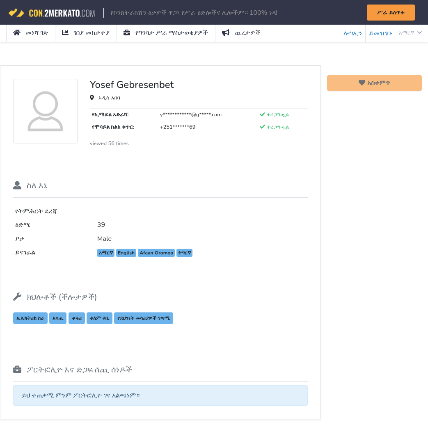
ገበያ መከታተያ (86, 32)
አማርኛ (410, 33)
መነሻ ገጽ (30, 32)
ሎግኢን (352, 33)
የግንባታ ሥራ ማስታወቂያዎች (166, 32)
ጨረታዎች (241, 32)
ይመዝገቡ (380, 33)
